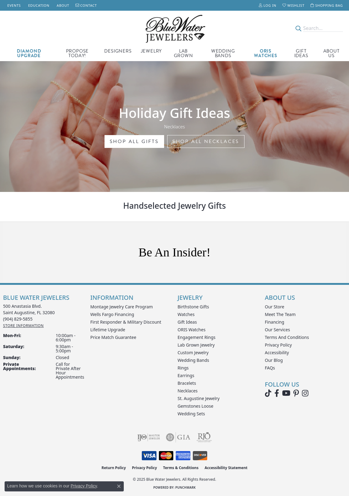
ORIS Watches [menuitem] (191, 330)
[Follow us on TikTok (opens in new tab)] (268, 393)
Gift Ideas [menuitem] (187, 322)
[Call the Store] (18, 319)
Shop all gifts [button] (134, 141)
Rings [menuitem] (183, 368)
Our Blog (274, 360)
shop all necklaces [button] (205, 141)
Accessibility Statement (225, 467)
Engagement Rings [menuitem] (196, 337)
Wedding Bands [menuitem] (193, 360)
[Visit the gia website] (178, 437)
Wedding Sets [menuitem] (191, 414)
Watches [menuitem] (186, 314)
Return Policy (113, 467)
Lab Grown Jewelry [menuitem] (196, 345)
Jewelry (151, 51)
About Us (331, 53)
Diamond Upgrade (29, 53)
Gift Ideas (301, 53)
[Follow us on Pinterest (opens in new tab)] (296, 393)
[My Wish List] (293, 5)
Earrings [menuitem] (186, 375)
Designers (117, 51)
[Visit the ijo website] (148, 437)
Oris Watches (265, 53)
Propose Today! (77, 53)
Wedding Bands (223, 53)
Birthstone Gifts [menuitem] (193, 307)
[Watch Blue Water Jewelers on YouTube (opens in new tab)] (286, 393)
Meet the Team (280, 314)
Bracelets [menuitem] (187, 383)
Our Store (275, 307)
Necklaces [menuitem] (188, 391)
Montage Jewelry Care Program (121, 307)
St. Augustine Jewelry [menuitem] (198, 398)
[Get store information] (23, 325)
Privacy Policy (278, 345)
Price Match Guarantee (113, 337)
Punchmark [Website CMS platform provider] (185, 487)
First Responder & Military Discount (125, 322)
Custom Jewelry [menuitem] (193, 352)
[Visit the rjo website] (204, 437)
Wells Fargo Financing (112, 314)
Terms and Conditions (287, 337)
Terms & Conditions (181, 467)
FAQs (270, 368)
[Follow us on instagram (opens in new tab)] (305, 393)
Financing (275, 322)
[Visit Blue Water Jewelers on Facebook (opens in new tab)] (276, 393)
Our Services (277, 330)
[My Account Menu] (267, 5)
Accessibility (277, 352)
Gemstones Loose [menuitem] (195, 406)
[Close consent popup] (119, 486)
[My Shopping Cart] (326, 5)
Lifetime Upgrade (107, 330)
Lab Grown (183, 53)
